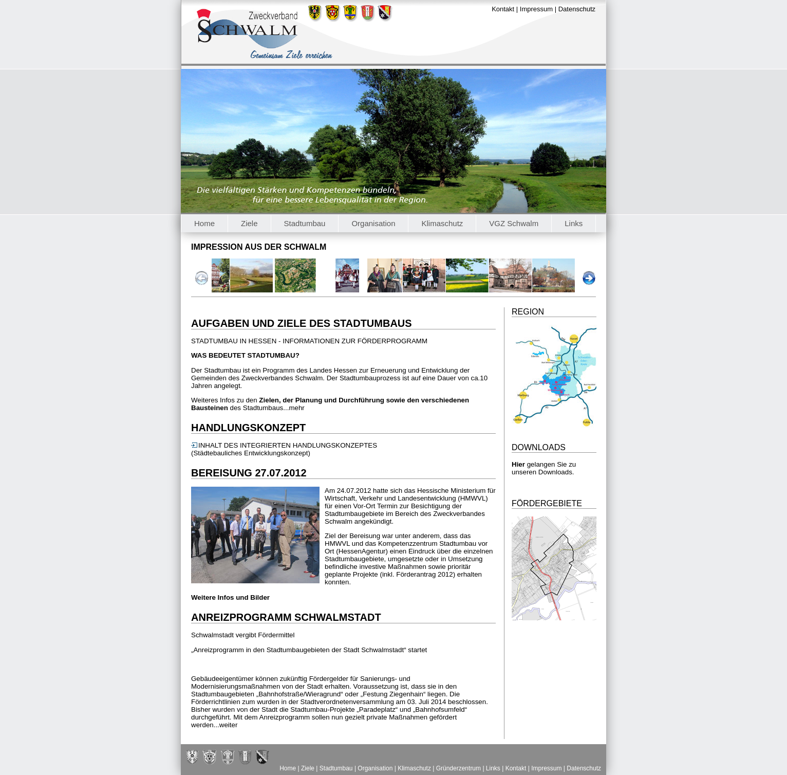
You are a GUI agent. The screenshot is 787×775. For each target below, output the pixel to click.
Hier (518, 464)
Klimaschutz (442, 223)
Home (204, 223)
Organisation (373, 223)
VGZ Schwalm (513, 223)
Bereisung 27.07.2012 (249, 472)
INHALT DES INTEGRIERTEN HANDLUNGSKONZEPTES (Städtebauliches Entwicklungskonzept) (284, 449)
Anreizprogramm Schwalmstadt (286, 617)
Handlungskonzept (248, 427)
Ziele (249, 223)
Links (574, 223)
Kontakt (503, 9)
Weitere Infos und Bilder (230, 597)
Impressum (536, 9)
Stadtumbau (305, 223)
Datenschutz (576, 9)
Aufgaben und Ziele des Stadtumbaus (301, 323)
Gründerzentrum (458, 768)
